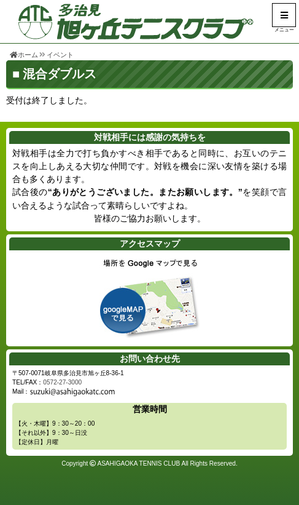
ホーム (24, 54)
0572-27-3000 (62, 382)
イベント (60, 54)
